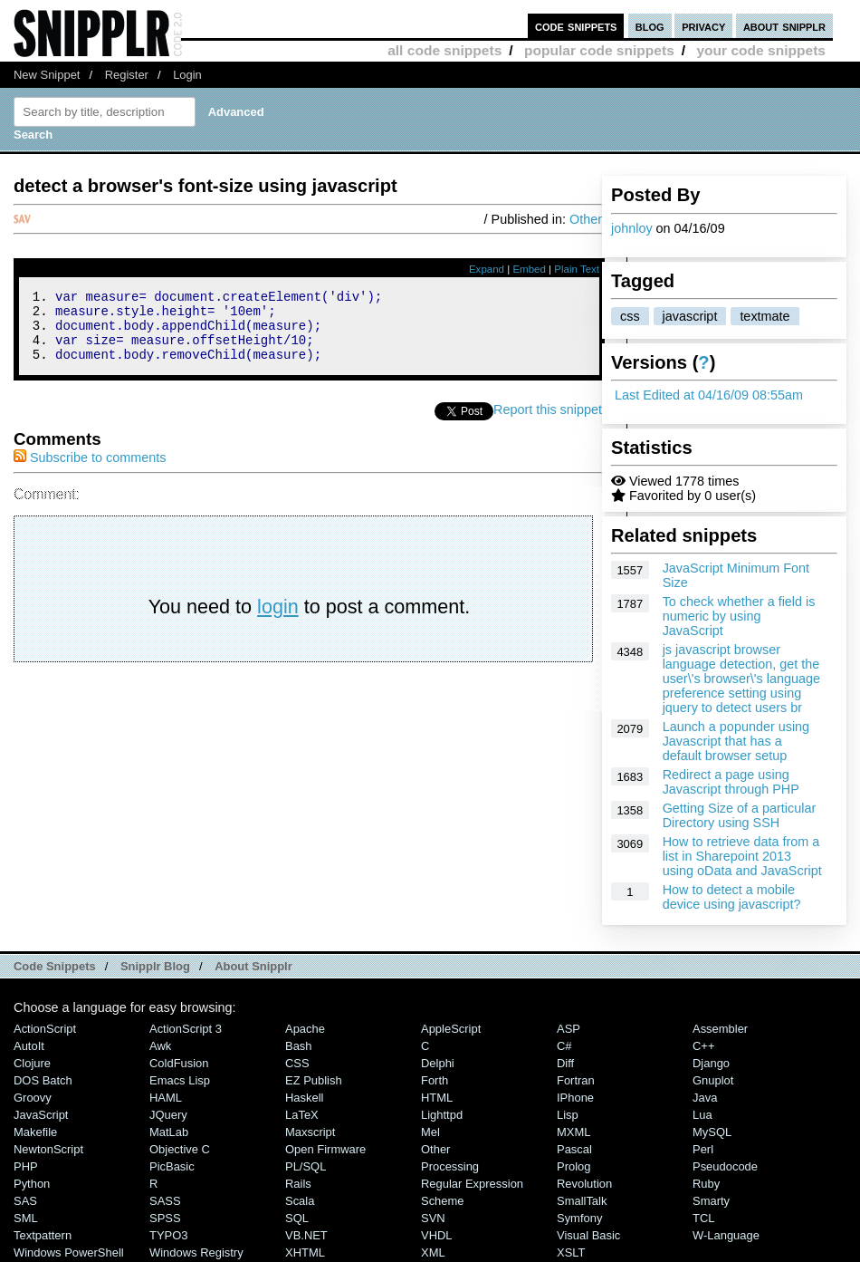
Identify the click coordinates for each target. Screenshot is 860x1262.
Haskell (304, 1097)
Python (32, 1183)
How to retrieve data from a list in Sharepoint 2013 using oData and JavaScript (742, 856)
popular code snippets (599, 50)
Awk (160, 1046)
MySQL (712, 1132)
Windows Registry (196, 1252)
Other (585, 219)
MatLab (168, 1132)
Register (126, 75)
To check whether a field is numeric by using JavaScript (739, 616)
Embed (529, 269)
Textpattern (43, 1235)
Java (705, 1097)
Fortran (576, 1080)
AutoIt (29, 1046)
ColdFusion (179, 1063)
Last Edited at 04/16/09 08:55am (709, 395)
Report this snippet (547, 423)
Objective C (179, 1149)
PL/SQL (305, 1166)
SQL (297, 1218)
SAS (25, 1201)
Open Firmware (325, 1149)
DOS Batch (43, 1080)
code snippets (576, 26)
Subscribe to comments (90, 471)
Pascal (574, 1149)
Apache (305, 1029)
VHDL (437, 1235)
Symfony (579, 1218)
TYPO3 (168, 1235)
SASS (165, 1201)
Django (711, 1063)
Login (187, 75)
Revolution (584, 1183)
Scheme (442, 1201)
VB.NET (306, 1235)
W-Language (726, 1235)
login (278, 620)
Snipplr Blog (155, 966)
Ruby (706, 1183)
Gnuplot (713, 1080)
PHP (26, 1166)
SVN (433, 1218)
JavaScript (41, 1115)
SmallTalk (582, 1201)
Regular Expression (472, 1183)
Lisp (567, 1115)
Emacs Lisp (179, 1080)
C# (564, 1046)
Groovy (33, 1097)
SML (26, 1218)
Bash (298, 1046)
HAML (165, 1097)
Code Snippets (55, 966)
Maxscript (310, 1132)
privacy (703, 26)
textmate (764, 316)
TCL (703, 1218)
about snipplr (784, 26)
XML (433, 1252)
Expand (486, 269)
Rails (298, 1183)
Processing (450, 1166)
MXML (573, 1132)
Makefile (35, 1132)
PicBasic (172, 1166)
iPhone (575, 1097)
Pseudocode (725, 1166)
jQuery (168, 1115)
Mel (430, 1132)
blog (649, 26)
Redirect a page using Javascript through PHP (731, 781)
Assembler (720, 1029)
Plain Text (576, 269)
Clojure (32, 1063)
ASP (568, 1029)
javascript (690, 316)
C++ (703, 1046)
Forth (434, 1080)
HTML (437, 1097)
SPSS (165, 1218)
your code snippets (761, 50)
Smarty (711, 1201)
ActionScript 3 (185, 1029)
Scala (299, 1201)
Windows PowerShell (69, 1252)
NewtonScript (48, 1149)
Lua (702, 1115)
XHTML (305, 1252)
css (630, 316)
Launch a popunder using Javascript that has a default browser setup (736, 741)
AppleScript (451, 1029)
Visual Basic (588, 1235)
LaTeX (302, 1115)
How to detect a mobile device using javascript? (732, 896)
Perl (703, 1149)
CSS (297, 1063)
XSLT (571, 1252)
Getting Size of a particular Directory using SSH (740, 815)
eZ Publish (313, 1080)
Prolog (573, 1166)
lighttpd (442, 1115)
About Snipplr (253, 966)
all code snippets (444, 50)
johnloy (632, 228)
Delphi (437, 1063)
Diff (565, 1063)
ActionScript (45, 1029)
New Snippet (47, 75)
